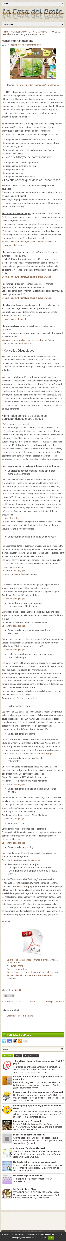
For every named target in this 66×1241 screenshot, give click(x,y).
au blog (11, 860)
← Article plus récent (11, 1001)
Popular (7, 1056)
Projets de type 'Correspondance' (17, 40)
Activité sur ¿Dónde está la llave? (29, 1148)
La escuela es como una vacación (29, 1135)
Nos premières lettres (17, 969)
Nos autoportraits (15, 966)
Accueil (33, 1001)
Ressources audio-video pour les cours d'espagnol (38, 1092)
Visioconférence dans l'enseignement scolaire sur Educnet (29, 340)
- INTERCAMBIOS (39, 32)
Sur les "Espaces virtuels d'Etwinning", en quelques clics (32, 972)
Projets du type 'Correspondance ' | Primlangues (37, 85)
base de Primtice (17, 886)
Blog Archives (31, 1056)
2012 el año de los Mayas (25, 1189)
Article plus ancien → (54, 1001)
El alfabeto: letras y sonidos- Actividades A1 (34, 1162)
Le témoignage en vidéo (13, 574)
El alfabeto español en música (27, 1175)
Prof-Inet (27, 904)
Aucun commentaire (31, 45)
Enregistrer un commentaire (20, 1016)
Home (5, 32)
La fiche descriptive (11, 518)
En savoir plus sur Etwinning (40, 241)
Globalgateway (34, 860)
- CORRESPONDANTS (20, 32)
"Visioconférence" (26, 343)
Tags (18, 1056)
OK (51, 1238)
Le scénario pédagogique (13, 570)
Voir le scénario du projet (41, 753)
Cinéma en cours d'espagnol (27, 1121)
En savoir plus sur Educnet (14, 241)
